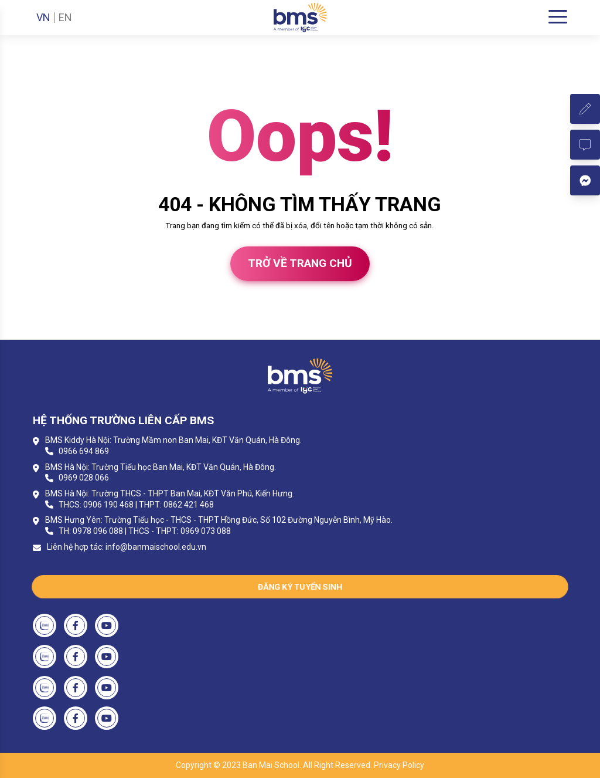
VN (43, 17)
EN (65, 17)
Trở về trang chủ (300, 263)
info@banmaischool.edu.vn (155, 547)
